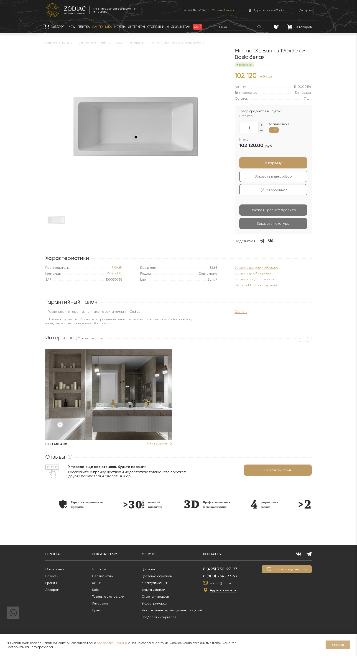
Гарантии (99, 569)
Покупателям (104, 554)
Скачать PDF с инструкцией (256, 285)
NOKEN (117, 267)
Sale (95, 589)
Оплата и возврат (155, 596)
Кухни (96, 610)
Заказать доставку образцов (256, 267)
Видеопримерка (154, 603)
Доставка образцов (157, 576)
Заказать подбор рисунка (254, 279)
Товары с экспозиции (108, 596)
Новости (51, 576)
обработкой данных (112, 643)
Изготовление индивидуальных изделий (172, 610)
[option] (108, 398)
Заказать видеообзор (273, 176)
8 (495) (196, 10)
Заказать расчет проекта (273, 210)
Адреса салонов (223, 590)
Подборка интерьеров (159, 617)
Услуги (148, 554)
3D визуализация (154, 583)
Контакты (212, 554)
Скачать (241, 311)
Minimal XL (114, 273)
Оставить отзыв (277, 470)
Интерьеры (100, 603)
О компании (54, 569)
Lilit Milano (56, 444)
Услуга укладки (153, 589)
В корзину (273, 163)
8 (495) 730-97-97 (220, 568)
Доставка (149, 569)
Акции (96, 583)
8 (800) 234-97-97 (220, 575)
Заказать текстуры (273, 223)
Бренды (51, 583)
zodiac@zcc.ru (220, 583)
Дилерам (52, 589)
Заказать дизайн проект (253, 273)
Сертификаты (102, 576)
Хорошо (338, 645)
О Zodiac (53, 554)
